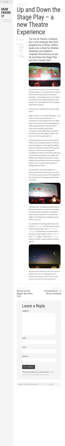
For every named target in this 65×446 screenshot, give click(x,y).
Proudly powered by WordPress (28, 384)
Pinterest (55, 236)
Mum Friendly (6, 12)
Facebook (55, 234)
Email (24, 347)
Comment (26, 311)
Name (24, 338)
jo (26, 4)
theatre (21, 47)
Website (25, 356)
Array (52, 384)
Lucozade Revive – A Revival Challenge (52, 292)
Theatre (21, 40)
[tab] (4, 2)
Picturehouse (38, 226)
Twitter (34, 236)
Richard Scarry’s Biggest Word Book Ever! (25, 293)
